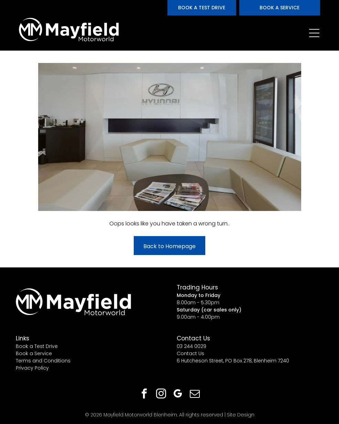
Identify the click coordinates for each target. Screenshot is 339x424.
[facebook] (144, 394)
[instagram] (161, 394)
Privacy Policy (32, 367)
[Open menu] (314, 33)
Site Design (240, 414)
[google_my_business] (178, 394)
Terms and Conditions (43, 360)
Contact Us (190, 353)
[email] (195, 394)
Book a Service (34, 353)
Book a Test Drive (37, 346)
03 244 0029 (191, 346)
